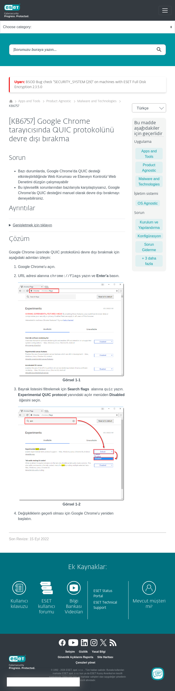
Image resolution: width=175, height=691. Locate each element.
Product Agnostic (59, 101)
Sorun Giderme (149, 247)
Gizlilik (83, 651)
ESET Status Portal (102, 593)
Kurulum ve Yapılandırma (149, 225)
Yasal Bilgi (99, 651)
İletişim (70, 651)
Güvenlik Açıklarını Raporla (75, 657)
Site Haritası (105, 657)
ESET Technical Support (105, 605)
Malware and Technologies (97, 101)
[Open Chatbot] (158, 674)
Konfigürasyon (149, 236)
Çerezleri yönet (85, 662)
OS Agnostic (148, 203)
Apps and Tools (29, 101)
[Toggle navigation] (165, 10)
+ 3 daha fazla (149, 261)
